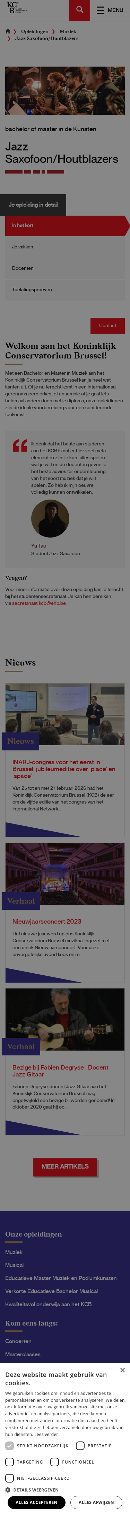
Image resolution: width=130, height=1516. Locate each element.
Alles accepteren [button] (37, 1502)
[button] (65, 1489)
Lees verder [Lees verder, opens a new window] (46, 1434)
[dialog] (65, 758)
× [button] (122, 1370)
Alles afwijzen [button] (96, 1502)
